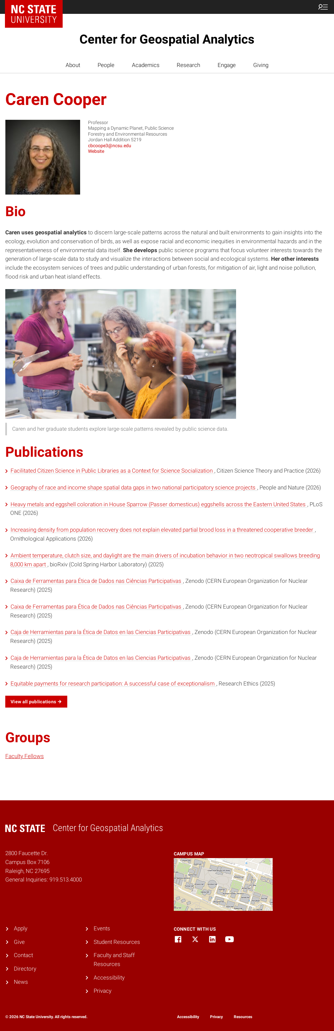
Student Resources (117, 942)
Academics (146, 65)
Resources (243, 1016)
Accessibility (109, 977)
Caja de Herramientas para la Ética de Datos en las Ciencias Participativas (101, 632)
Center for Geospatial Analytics (167, 39)
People (106, 65)
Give (19, 942)
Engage (227, 65)
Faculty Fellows (24, 756)
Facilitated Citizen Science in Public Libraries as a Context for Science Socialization (112, 470)
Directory (25, 968)
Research (188, 65)
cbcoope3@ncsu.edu (109, 145)
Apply (20, 928)
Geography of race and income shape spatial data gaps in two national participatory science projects (134, 487)
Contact (23, 955)
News (21, 982)
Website (96, 151)
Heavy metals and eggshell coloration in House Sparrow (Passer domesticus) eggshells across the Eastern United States (159, 504)
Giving (260, 65)
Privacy (102, 990)
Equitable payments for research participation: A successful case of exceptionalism (113, 683)
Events (102, 928)
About (73, 65)
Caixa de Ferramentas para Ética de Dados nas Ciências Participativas (97, 581)
